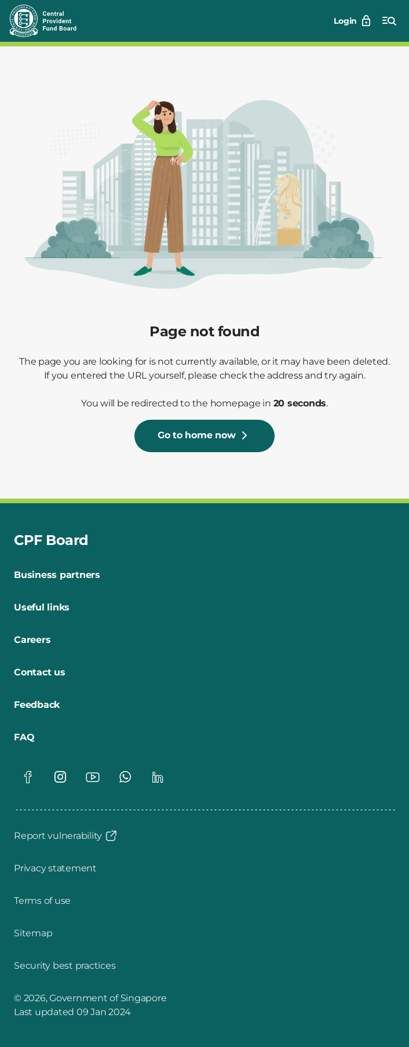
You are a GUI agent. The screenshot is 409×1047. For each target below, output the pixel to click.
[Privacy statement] (55, 868)
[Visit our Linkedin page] (157, 777)
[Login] (353, 21)
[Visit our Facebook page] (28, 777)
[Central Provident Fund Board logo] (49, 21)
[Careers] (32, 640)
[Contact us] (39, 672)
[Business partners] (57, 575)
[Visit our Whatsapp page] (125, 777)
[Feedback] (37, 705)
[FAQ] (24, 737)
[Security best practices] (64, 966)
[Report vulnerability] (66, 836)
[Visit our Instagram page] (60, 777)
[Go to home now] (204, 436)
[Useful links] (42, 608)
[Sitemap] (33, 933)
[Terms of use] (42, 901)
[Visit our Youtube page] (93, 777)
